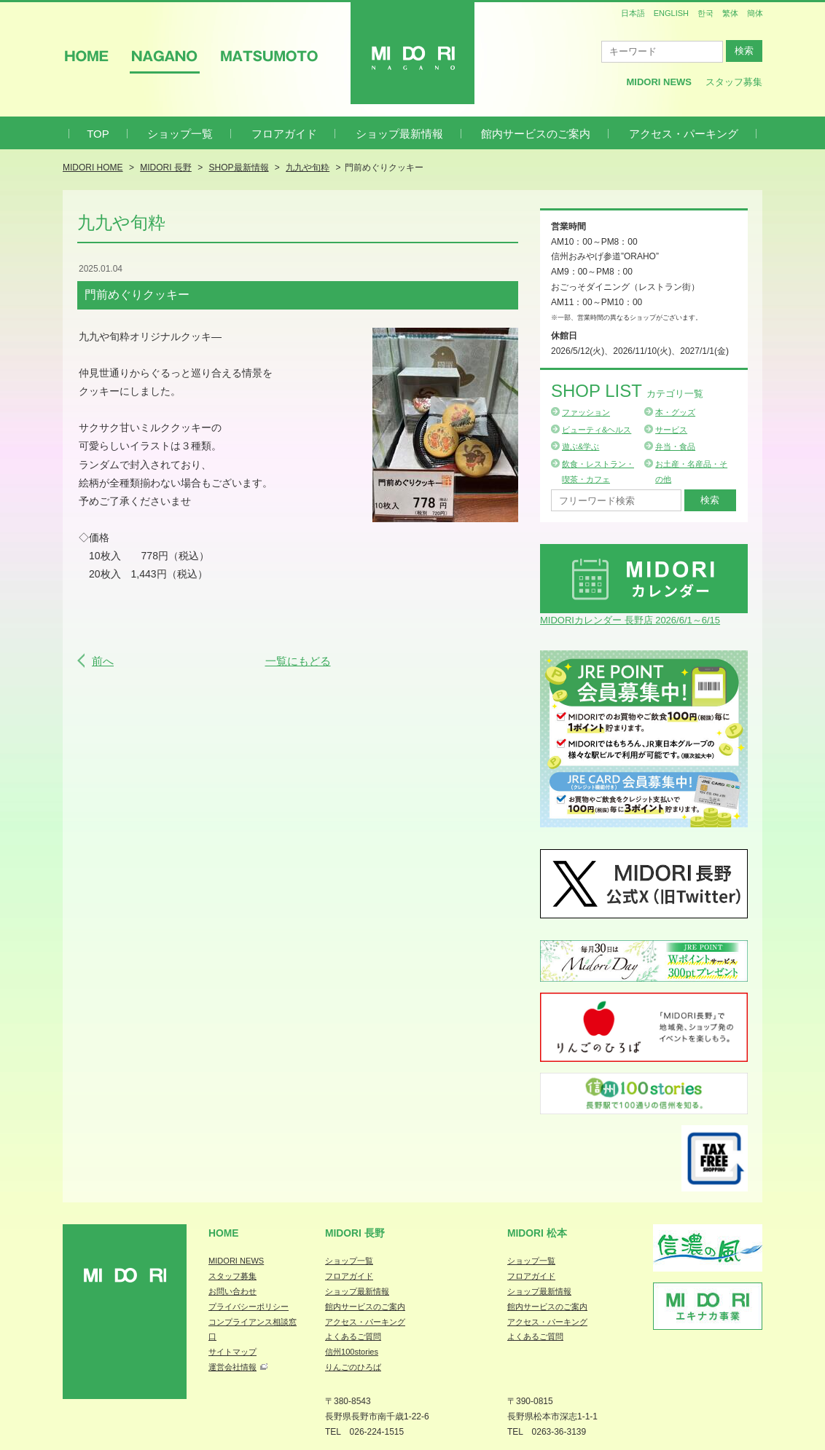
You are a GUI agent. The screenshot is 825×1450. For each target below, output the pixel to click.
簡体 (755, 13)
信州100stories (351, 1351)
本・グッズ (675, 412)
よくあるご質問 (353, 1336)
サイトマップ (232, 1351)
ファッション (586, 412)
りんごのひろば (353, 1367)
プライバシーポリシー (248, 1306)
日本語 (633, 13)
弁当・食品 (675, 446)
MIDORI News (659, 81)
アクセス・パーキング (683, 133)
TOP (98, 133)
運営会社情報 (232, 1367)
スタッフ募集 (733, 81)
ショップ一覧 (180, 133)
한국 (705, 13)
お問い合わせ (232, 1291)
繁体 (730, 13)
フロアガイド (284, 133)
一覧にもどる (298, 661)
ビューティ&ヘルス (596, 429)
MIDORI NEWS (236, 1260)
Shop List (627, 391)
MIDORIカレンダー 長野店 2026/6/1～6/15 (630, 620)
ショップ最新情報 (399, 133)
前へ (103, 661)
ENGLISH (671, 13)
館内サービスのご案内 (535, 133)
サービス (671, 429)
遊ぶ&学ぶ (580, 446)
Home (223, 1233)
